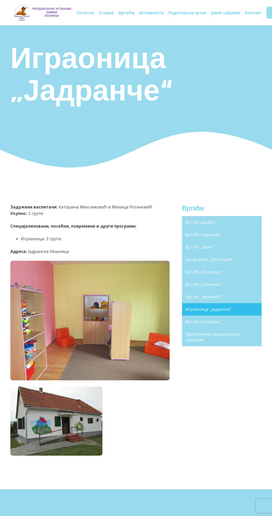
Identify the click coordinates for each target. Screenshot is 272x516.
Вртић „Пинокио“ (203, 284)
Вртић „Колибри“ (203, 321)
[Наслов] (42, 13)
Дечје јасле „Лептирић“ (209, 259)
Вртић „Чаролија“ (203, 234)
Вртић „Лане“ (199, 247)
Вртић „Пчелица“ (203, 272)
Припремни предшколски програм (212, 337)
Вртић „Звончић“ (203, 296)
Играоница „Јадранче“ (208, 309)
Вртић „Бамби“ (200, 222)
